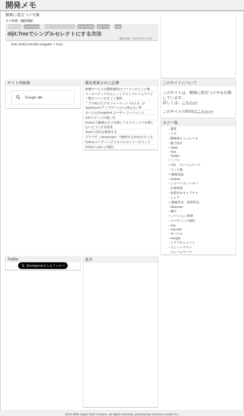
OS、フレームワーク (59, 26)
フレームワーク (181, 252)
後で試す (176, 143)
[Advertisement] (198, 47)
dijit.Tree (103, 26)
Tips (118, 26)
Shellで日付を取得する (101, 132)
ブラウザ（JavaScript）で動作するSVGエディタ (119, 137)
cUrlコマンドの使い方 (100, 117)
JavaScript (31, 26)
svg (172, 225)
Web (174, 147)
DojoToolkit (85, 26)
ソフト (176, 160)
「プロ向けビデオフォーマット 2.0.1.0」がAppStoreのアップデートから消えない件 (115, 105)
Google (175, 238)
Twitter (175, 156)
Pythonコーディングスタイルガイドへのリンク (118, 142)
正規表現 (176, 188)
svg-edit (176, 229)
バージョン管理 (182, 216)
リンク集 (176, 169)
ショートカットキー (184, 183)
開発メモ (20, 5)
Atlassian (176, 207)
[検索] (42, 97)
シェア (175, 197)
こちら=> (190, 102)
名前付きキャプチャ (184, 193)
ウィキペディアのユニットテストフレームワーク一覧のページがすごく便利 (119, 96)
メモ (173, 133)
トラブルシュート (182, 242)
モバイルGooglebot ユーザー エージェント (115, 112)
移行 (173, 211)
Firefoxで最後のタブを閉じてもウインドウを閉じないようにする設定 (119, 125)
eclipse (175, 179)
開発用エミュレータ (184, 138)
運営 (173, 129)
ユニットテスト (181, 247)
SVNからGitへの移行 (99, 147)
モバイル (176, 233)
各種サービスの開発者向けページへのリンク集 (117, 89)
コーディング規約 (182, 220)
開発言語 (14, 26)
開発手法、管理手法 (185, 202)
